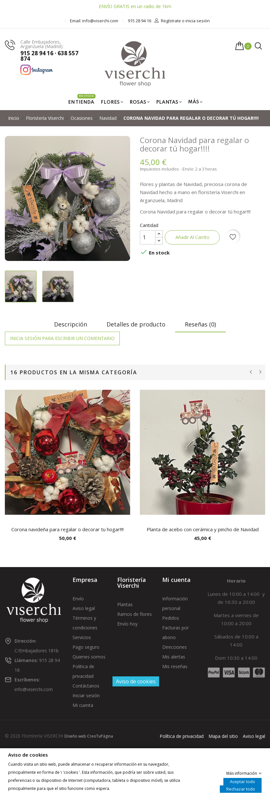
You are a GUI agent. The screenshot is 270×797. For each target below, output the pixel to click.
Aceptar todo (242, 781)
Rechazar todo (240, 789)
